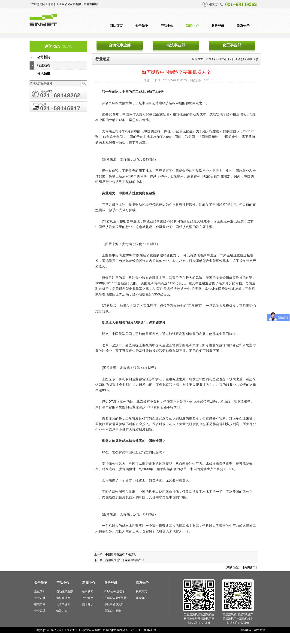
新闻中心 (192, 25)
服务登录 (217, 25)
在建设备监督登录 (115, 598)
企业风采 (39, 610)
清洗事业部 (175, 45)
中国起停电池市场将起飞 (120, 554)
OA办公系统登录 (114, 591)
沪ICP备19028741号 (143, 630)
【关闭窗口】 (250, 567)
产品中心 (166, 25)
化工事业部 (232, 45)
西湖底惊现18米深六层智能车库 (124, 560)
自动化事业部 (120, 45)
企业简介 (39, 591)
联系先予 (243, 25)
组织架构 (39, 604)
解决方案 (61, 610)
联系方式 (141, 591)
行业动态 (43, 65)
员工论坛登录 (112, 610)
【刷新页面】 (232, 567)
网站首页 (116, 25)
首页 (208, 59)
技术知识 (43, 74)
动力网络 (259, 630)
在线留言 (141, 598)
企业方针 (39, 598)
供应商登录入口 (114, 604)
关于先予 (141, 25)
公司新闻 (43, 57)
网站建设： (247, 630)
